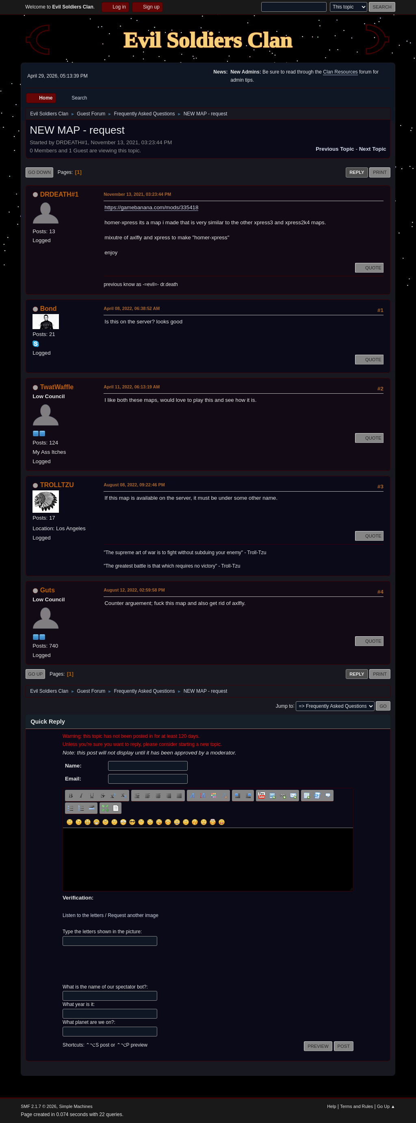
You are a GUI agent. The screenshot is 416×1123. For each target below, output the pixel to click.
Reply (356, 172)
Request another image (133, 915)
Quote (369, 267)
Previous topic (335, 149)
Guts (47, 590)
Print (380, 172)
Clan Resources (340, 72)
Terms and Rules (356, 1106)
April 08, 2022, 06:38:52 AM (132, 308)
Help (331, 1106)
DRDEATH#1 (59, 194)
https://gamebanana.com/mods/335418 (151, 207)
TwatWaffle (57, 387)
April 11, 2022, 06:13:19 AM (132, 386)
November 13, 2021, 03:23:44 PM (137, 194)
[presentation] (124, 965)
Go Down (39, 172)
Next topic (372, 149)
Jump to (284, 706)
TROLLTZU (57, 484)
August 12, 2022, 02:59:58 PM (134, 590)
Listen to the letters (83, 915)
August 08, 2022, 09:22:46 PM (134, 484)
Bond (48, 308)
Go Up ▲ (386, 1106)
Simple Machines (76, 1106)
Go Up (35, 674)
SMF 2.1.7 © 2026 (38, 1106)
